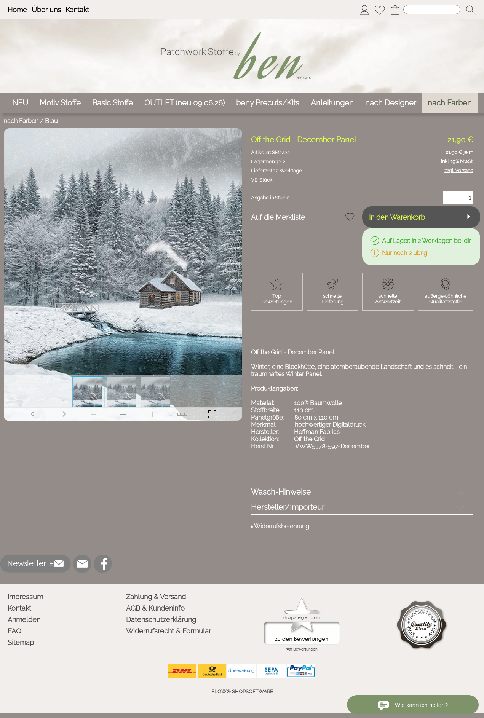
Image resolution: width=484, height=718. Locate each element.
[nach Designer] (390, 103)
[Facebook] (102, 563)
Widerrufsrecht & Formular (168, 631)
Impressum (25, 597)
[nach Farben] (450, 103)
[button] (470, 10)
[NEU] (20, 103)
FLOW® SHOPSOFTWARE (242, 691)
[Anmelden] (364, 10)
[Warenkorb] (395, 10)
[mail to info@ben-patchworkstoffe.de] (82, 563)
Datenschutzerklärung (161, 620)
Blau (51, 120)
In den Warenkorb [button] (397, 217)
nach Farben (21, 120)
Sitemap (21, 642)
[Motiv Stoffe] (60, 103)
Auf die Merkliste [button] (278, 217)
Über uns (46, 10)
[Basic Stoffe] (112, 103)
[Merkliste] (379, 10)
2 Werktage (276, 171)
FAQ (14, 631)
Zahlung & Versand (156, 597)
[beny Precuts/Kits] (267, 103)
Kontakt (77, 10)
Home (17, 10)
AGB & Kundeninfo (155, 608)
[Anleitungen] (332, 103)
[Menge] (458, 197)
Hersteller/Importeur (287, 507)
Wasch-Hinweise (281, 491)
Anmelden (24, 620)
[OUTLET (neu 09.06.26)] (184, 103)
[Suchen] (431, 9)
